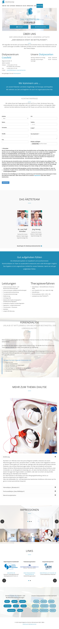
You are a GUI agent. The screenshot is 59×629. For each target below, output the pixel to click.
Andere (4, 116)
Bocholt (14, 601)
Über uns (4, 5)
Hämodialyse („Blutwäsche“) (29, 487)
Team (8, 5)
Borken (51, 601)
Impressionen (30, 5)
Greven (16, 606)
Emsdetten (7, 606)
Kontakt (20, 27)
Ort (31, 116)
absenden (5, 182)
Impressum (37, 175)
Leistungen (12, 5)
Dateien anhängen (35, 141)
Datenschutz (33, 624)
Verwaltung (40, 5)
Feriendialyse (19, 5)
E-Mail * (33, 128)
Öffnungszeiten (40, 27)
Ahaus (7, 601)
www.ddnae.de (11, 573)
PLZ (3, 139)
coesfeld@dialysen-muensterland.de (16, 70)
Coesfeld (22, 601)
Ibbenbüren (11, 610)
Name (3, 122)
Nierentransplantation (29, 495)
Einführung (29, 457)
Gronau (24, 606)
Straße (3, 133)
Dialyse (24, 5)
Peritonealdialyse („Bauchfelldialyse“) (29, 491)
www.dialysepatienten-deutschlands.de (29, 573)
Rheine (20, 610)
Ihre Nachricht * (35, 134)
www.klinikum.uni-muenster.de (48, 573)
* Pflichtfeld (5, 148)
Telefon (33, 122)
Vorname (4, 127)
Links (35, 5)
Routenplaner (17, 73)
